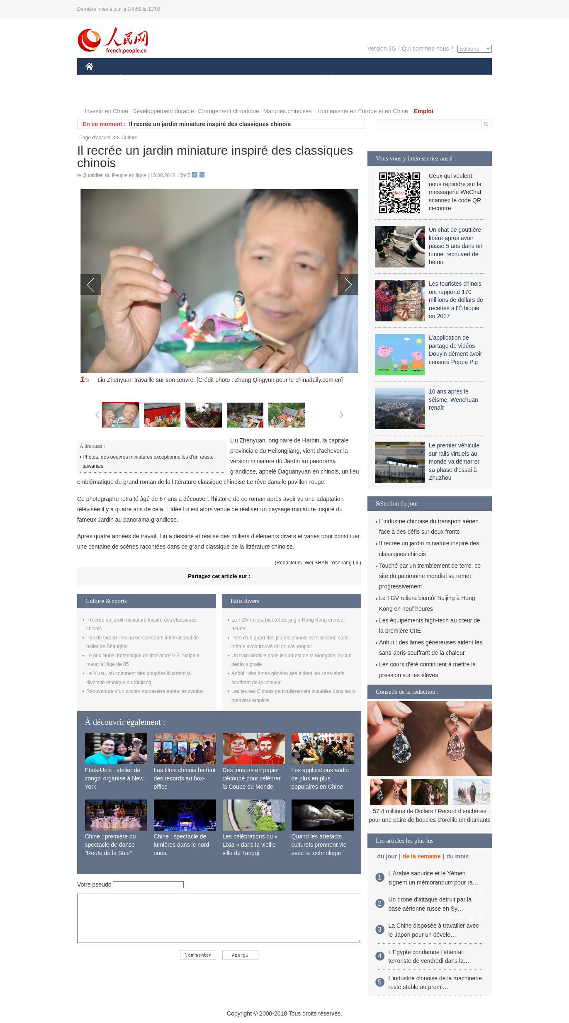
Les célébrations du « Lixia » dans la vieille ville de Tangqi (250, 844)
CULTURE (282, 78)
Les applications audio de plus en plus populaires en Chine (320, 778)
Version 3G (381, 48)
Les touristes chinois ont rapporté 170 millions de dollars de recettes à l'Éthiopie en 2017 (456, 299)
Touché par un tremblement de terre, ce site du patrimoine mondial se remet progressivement (430, 576)
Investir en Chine (106, 111)
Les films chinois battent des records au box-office (185, 778)
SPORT (389, 78)
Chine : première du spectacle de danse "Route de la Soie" (110, 844)
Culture (130, 138)
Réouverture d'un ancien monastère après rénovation (145, 691)
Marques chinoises (287, 111)
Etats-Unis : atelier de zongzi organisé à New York (114, 778)
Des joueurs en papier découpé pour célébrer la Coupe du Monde (252, 778)
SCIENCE (245, 78)
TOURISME (424, 78)
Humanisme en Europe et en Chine (362, 111)
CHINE (100, 78)
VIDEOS (102, 94)
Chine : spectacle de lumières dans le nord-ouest (183, 844)
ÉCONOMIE (135, 78)
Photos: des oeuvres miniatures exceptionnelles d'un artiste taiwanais (148, 461)
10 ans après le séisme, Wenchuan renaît (453, 399)
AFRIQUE (208, 78)
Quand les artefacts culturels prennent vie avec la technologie (319, 844)
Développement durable (163, 111)
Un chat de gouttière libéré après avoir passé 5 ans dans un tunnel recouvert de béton (455, 245)
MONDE (173, 78)
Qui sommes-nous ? (428, 48)
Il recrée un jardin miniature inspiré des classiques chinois (210, 124)
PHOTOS (462, 78)
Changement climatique (228, 111)
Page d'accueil (95, 138)
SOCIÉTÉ (319, 78)
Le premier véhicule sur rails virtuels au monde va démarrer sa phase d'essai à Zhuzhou (454, 461)
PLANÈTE (355, 78)
